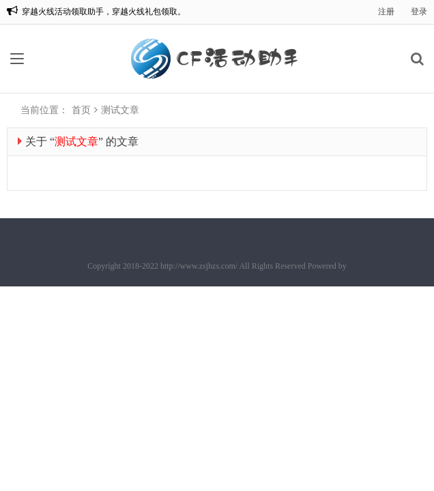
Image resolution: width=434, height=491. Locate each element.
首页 (81, 110)
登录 (419, 11)
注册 (386, 11)
